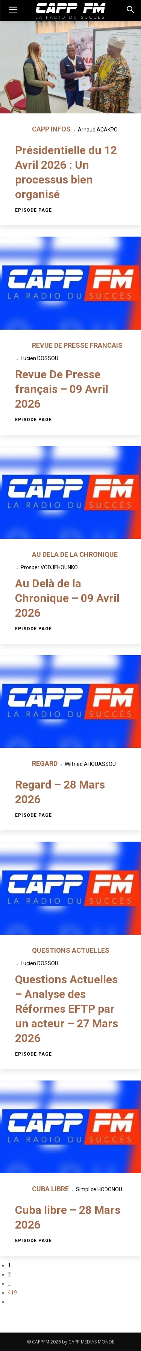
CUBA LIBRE (51, 1189)
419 (12, 1293)
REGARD (45, 763)
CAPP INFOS (52, 129)
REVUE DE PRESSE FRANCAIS (77, 345)
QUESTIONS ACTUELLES (70, 950)
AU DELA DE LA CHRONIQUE (75, 554)
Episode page (33, 210)
